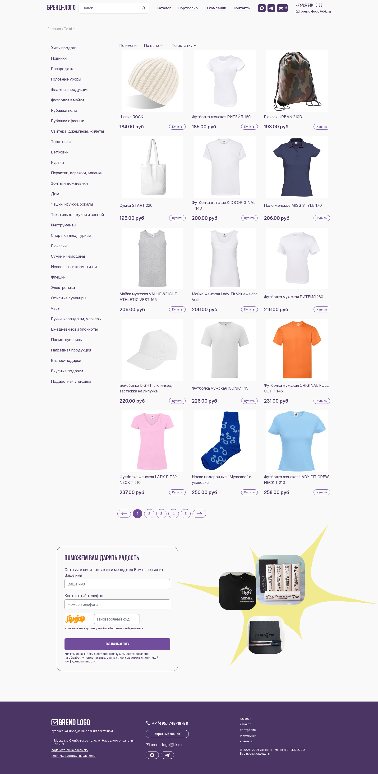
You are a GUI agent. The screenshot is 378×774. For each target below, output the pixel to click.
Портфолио (188, 8)
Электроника (63, 287)
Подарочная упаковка (71, 381)
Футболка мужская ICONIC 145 (220, 388)
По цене (151, 45)
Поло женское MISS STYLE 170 (293, 205)
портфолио (248, 730)
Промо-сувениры (67, 339)
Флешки (58, 277)
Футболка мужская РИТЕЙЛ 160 (293, 296)
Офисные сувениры (68, 298)
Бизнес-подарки (66, 360)
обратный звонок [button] (167, 734)
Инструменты (63, 225)
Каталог (164, 8)
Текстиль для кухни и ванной (77, 214)
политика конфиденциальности (73, 755)
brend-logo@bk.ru (313, 11)
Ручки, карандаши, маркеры (76, 318)
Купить (177, 126)
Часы (55, 308)
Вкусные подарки (67, 371)
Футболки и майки (67, 100)
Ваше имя (73, 575)
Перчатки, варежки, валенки (76, 173)
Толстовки (61, 141)
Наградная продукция (71, 350)
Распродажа (62, 68)
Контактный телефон (84, 595)
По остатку (182, 45)
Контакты (242, 8)
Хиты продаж (63, 47)
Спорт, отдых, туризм (71, 235)
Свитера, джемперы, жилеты (77, 131)
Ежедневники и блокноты (74, 329)
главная (245, 718)
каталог (245, 724)
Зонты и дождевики (69, 183)
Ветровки (60, 152)
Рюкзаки (59, 245)
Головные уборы (66, 79)
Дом (55, 193)
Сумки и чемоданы (68, 256)
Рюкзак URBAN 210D (283, 116)
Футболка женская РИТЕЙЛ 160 (221, 116)
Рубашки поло (64, 110)
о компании (248, 735)
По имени (128, 45)
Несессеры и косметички (74, 266)
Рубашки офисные (67, 120)
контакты (246, 741)
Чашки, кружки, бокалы (72, 204)
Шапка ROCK (131, 116)
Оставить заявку (117, 644)
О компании (215, 8)
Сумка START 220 (136, 205)
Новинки (59, 58)
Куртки (57, 162)
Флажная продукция (69, 89)
